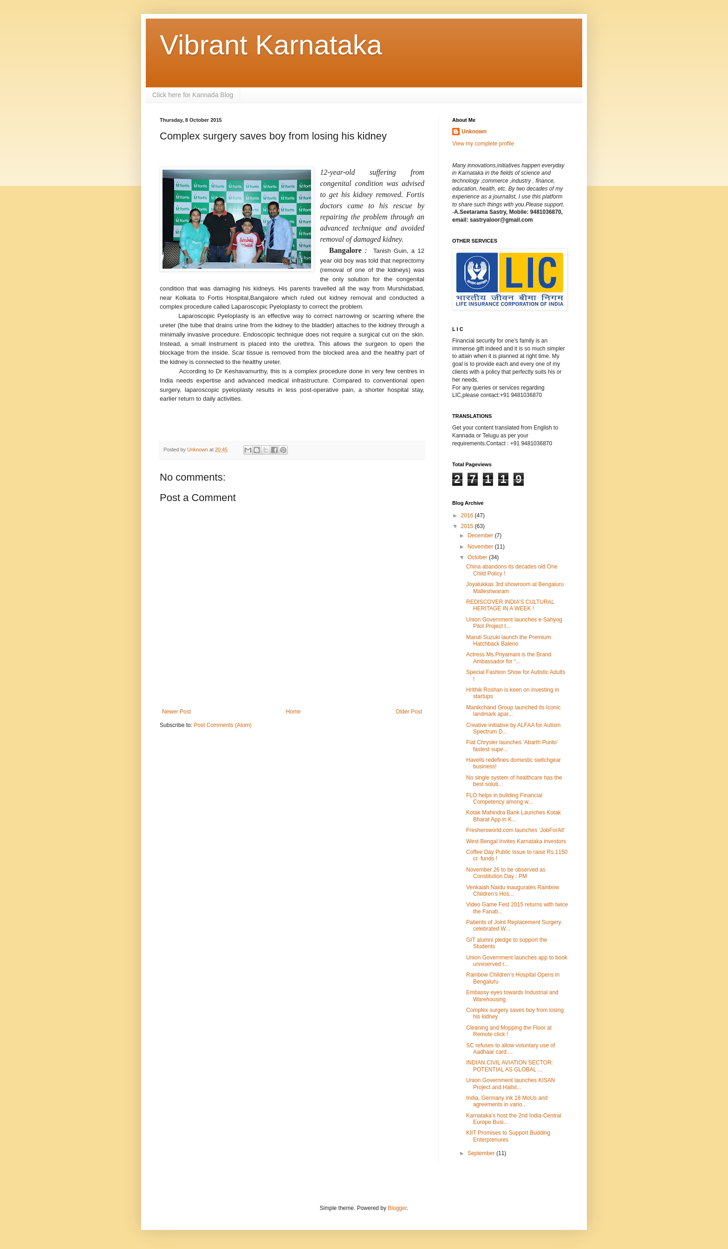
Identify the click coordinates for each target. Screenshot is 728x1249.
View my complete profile (483, 143)
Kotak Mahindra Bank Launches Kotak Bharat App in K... (513, 815)
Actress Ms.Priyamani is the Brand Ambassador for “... (508, 657)
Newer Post (176, 711)
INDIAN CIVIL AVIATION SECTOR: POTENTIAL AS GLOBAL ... (509, 1065)
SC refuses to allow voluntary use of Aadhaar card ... (510, 1048)
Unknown (474, 131)
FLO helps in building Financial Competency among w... (504, 798)
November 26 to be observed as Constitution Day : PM (506, 872)
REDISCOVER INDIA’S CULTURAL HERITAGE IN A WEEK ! (510, 605)
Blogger (397, 1208)
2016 (468, 515)
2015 (468, 526)
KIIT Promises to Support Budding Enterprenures (508, 1136)
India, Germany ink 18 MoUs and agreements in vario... (506, 1101)
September (482, 1153)
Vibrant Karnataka (271, 44)
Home (293, 711)
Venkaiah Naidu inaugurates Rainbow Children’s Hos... (512, 890)
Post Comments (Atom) (223, 725)
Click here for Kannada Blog (192, 95)
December (481, 535)
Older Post (409, 711)
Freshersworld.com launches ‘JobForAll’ (515, 830)
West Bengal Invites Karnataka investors (516, 841)
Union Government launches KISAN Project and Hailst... (510, 1083)
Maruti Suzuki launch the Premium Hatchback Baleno (508, 640)
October (478, 557)
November (481, 546)
